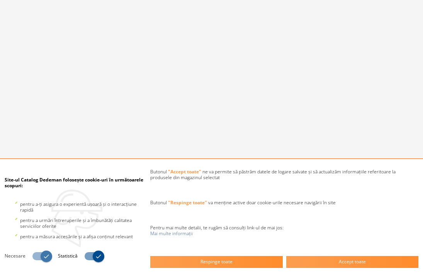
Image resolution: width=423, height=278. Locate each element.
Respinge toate (216, 261)
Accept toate (352, 261)
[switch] (31, 256)
